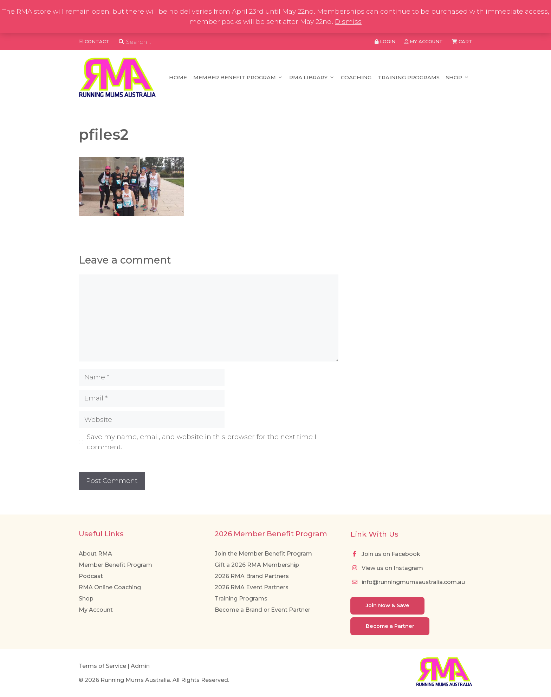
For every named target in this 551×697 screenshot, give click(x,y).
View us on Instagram (386, 568)
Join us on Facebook (385, 554)
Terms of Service (102, 666)
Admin (140, 666)
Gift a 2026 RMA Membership (257, 565)
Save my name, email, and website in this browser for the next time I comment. (201, 442)
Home (178, 77)
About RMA (95, 553)
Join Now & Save (387, 605)
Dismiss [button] (348, 22)
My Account (96, 609)
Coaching (356, 77)
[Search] (121, 42)
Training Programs (409, 77)
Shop (457, 77)
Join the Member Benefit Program (263, 553)
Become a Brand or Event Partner (262, 609)
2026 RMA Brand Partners (252, 576)
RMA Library (312, 77)
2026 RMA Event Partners (252, 587)
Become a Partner (390, 626)
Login (385, 41)
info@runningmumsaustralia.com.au (407, 582)
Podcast (91, 576)
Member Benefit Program (238, 77)
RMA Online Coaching (110, 587)
